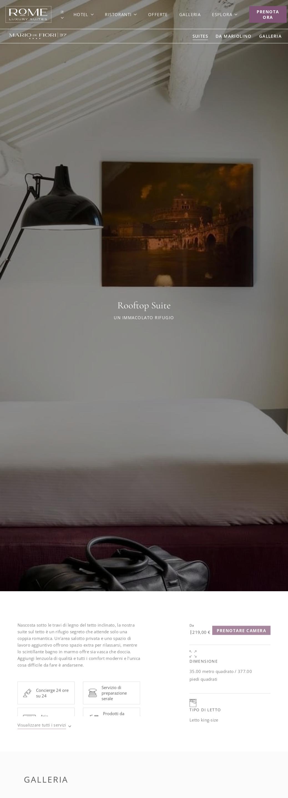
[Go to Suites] (200, 36)
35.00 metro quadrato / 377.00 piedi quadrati (221, 684)
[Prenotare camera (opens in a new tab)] (241, 639)
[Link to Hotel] (84, 14)
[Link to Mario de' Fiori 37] (36, 36)
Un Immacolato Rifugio (144, 317)
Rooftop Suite (144, 305)
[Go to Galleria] (270, 36)
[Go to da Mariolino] (234, 36)
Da (192, 634)
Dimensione (204, 670)
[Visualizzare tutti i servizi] (44, 735)
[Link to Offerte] (158, 14)
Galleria (46, 788)
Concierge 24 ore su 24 (52, 702)
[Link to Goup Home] (28, 14)
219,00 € (201, 641)
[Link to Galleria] (190, 14)
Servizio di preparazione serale (114, 702)
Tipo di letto (205, 719)
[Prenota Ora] (268, 14)
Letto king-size (204, 729)
